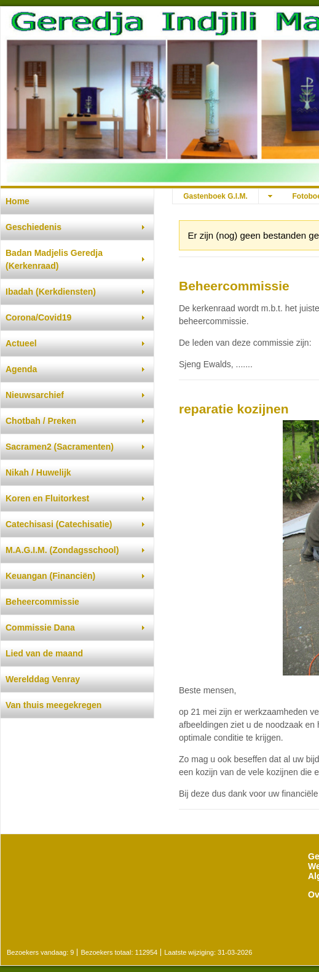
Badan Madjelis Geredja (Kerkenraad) (54, 259)
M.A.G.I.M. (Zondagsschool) (62, 550)
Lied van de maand (44, 653)
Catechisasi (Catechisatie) (59, 524)
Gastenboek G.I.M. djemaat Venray (215, 198)
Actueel (21, 343)
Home (18, 201)
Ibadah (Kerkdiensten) (51, 292)
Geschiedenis (33, 227)
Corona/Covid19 (38, 317)
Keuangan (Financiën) (50, 576)
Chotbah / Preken (41, 421)
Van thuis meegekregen (53, 705)
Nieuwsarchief (35, 395)
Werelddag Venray (43, 679)
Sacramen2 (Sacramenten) (60, 447)
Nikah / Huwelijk (38, 472)
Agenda (21, 369)
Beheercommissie (42, 602)
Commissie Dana (40, 627)
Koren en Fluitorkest (47, 498)
